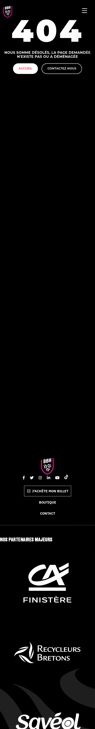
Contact (47, 513)
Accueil (25, 68)
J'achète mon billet (47, 491)
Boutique (47, 502)
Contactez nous (61, 68)
